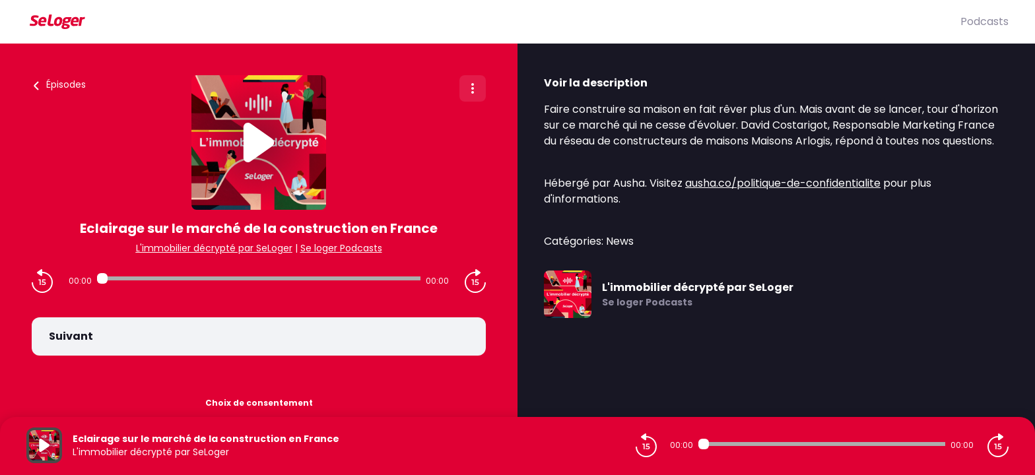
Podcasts (984, 21)
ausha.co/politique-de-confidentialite (783, 183)
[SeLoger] (493, 22)
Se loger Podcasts (341, 248)
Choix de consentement (259, 402)
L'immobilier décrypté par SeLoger (214, 248)
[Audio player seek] (258, 278)
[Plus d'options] (472, 88)
